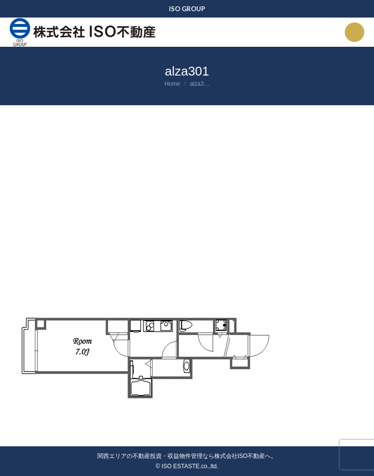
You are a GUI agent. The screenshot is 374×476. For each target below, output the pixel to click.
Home (172, 83)
